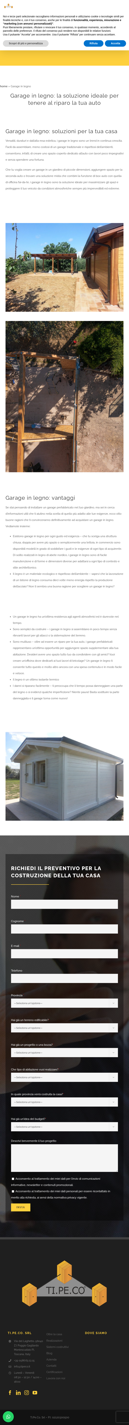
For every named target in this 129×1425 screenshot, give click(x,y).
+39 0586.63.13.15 (24, 1360)
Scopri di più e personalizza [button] (26, 43)
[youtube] (35, 1392)
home (4, 86)
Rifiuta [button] (94, 43)
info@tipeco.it (22, 1366)
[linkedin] (18, 1392)
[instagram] (26, 1392)
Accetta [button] (115, 43)
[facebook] (10, 1392)
